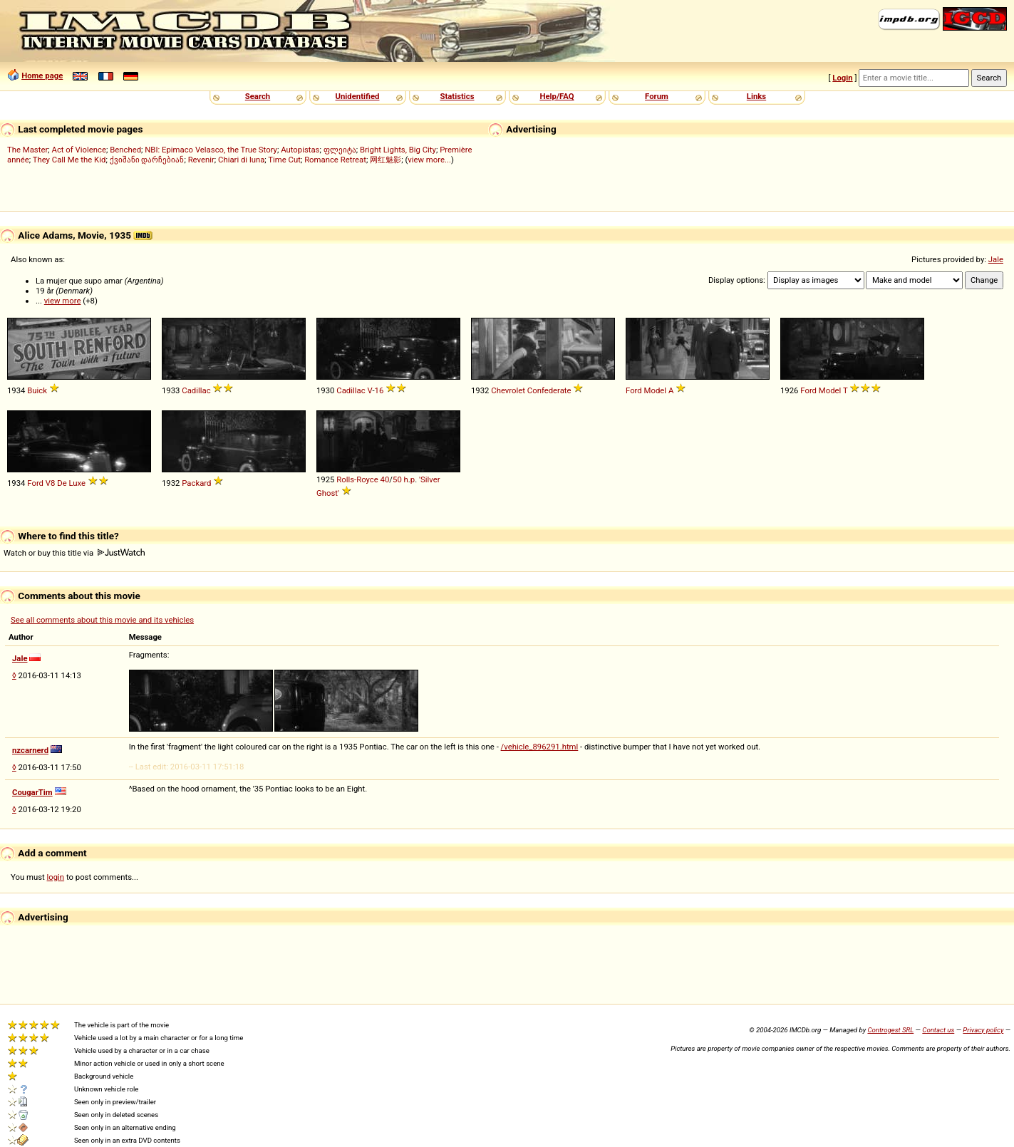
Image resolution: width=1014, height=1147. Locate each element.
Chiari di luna (241, 160)
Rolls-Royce (357, 479)
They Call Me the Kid (69, 160)
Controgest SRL (890, 1030)
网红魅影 (385, 160)
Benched (125, 150)
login (56, 877)
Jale (995, 259)
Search (257, 96)
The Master (27, 150)
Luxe (77, 483)
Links (756, 96)
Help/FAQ (556, 96)
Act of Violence (79, 150)
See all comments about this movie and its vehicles (102, 620)
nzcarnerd (30, 750)
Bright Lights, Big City (398, 150)
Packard (196, 483)
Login (842, 78)
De (61, 483)
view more (62, 301)
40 (385, 479)
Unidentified (358, 96)
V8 (51, 483)
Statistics (457, 96)
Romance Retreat (335, 160)
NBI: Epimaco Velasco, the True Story (211, 150)
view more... (429, 160)
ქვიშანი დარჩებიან (147, 160)
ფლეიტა (340, 150)
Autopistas (300, 150)
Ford (634, 390)
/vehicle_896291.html (540, 747)
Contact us (938, 1030)
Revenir (201, 160)
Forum (656, 96)
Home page (42, 76)
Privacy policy (983, 1030)
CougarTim (32, 792)
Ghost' (327, 493)
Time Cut (284, 160)
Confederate (549, 390)
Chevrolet (508, 390)
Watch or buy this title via (74, 553)
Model (655, 390)
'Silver (429, 479)
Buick (37, 390)
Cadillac (196, 390)
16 (379, 390)
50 (397, 479)
